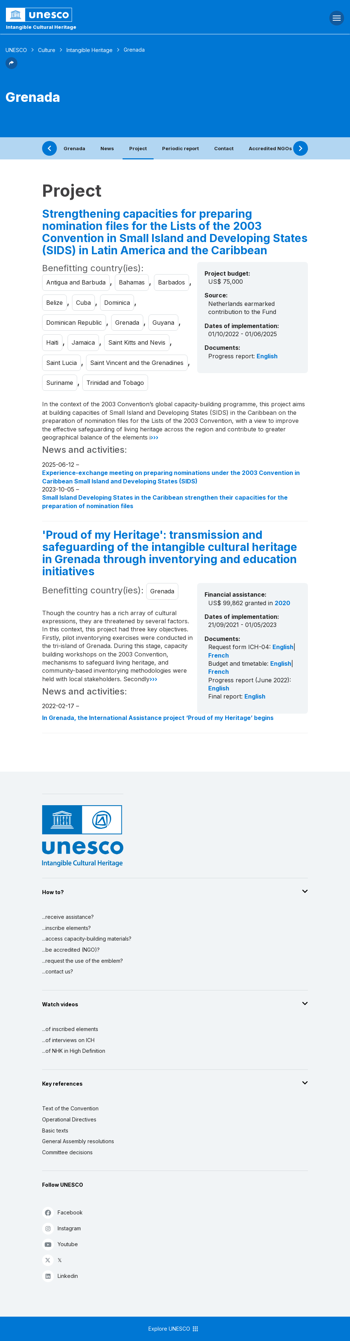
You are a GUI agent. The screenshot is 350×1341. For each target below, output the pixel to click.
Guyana (163, 322)
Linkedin (60, 1276)
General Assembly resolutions (78, 1141)
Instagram (61, 1228)
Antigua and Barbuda (76, 282)
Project (138, 148)
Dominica (117, 302)
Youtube (60, 1244)
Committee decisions (67, 1152)
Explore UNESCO (173, 1329)
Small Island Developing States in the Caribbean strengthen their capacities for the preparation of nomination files (165, 501)
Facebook (62, 1212)
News (107, 148)
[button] (11, 66)
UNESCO (16, 50)
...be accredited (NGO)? (71, 950)
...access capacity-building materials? (86, 938)
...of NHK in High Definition (73, 1051)
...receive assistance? (68, 917)
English (267, 356)
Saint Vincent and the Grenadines (136, 362)
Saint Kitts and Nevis (136, 342)
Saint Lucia (61, 362)
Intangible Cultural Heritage (41, 27)
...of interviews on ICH (68, 1040)
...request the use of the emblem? (82, 961)
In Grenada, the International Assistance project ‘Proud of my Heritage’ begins (158, 717)
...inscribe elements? (66, 928)
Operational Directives (69, 1119)
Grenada (74, 148)
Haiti (52, 342)
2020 (282, 603)
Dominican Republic (74, 322)
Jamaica (83, 342)
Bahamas (132, 282)
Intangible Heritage (89, 50)
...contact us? (57, 971)
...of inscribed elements (70, 1029)
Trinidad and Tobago (115, 382)
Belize (54, 302)
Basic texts (55, 1130)
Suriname (59, 382)
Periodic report (180, 148)
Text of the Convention (70, 1108)
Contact (224, 148)
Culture (46, 50)
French (218, 655)
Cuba (83, 302)
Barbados (171, 282)
